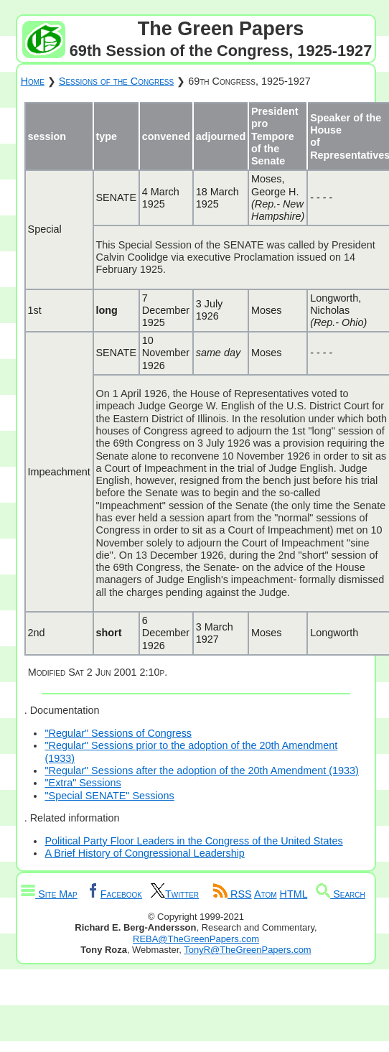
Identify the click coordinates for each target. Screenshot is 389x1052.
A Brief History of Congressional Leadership (144, 853)
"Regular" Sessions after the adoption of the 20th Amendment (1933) (201, 770)
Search (340, 894)
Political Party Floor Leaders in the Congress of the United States (193, 841)
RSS (232, 894)
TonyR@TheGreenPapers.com (247, 949)
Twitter (175, 894)
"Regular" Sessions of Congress (118, 733)
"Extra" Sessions (82, 782)
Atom (265, 894)
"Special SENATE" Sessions (109, 795)
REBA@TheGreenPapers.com (196, 939)
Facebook (114, 894)
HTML (294, 894)
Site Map (49, 894)
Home (32, 81)
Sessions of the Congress (116, 81)
